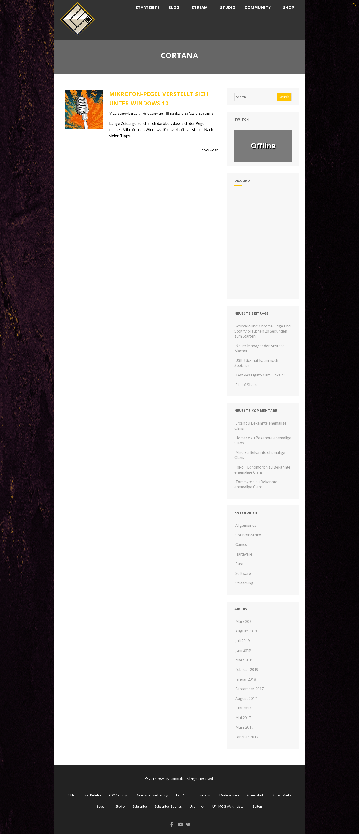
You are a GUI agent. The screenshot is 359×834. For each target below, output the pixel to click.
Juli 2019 (242, 640)
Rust (238, 563)
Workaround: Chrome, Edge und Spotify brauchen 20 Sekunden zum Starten (262, 331)
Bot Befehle (92, 795)
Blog (176, 7)
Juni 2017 (243, 708)
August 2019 (246, 631)
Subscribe (140, 806)
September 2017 (249, 688)
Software (191, 114)
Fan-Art (181, 795)
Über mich (197, 806)
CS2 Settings (118, 795)
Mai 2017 (243, 717)
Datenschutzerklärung (152, 795)
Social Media (282, 795)
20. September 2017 (126, 114)
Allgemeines (245, 525)
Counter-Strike (247, 534)
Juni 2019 (243, 650)
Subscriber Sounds (168, 806)
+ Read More (208, 150)
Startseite (147, 7)
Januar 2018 (245, 679)
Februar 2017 (246, 736)
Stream (201, 7)
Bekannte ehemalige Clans (262, 470)
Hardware (177, 114)
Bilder (71, 795)
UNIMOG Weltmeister (228, 806)
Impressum (203, 795)
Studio (228, 7)
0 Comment (155, 114)
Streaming (206, 114)
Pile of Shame (246, 384)
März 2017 (244, 727)
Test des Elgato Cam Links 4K (260, 375)
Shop (288, 7)
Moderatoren (229, 795)
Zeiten (257, 806)
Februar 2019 (246, 669)
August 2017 (246, 698)
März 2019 (244, 659)
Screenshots (256, 795)
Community (259, 7)
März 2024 (244, 621)
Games (240, 544)
